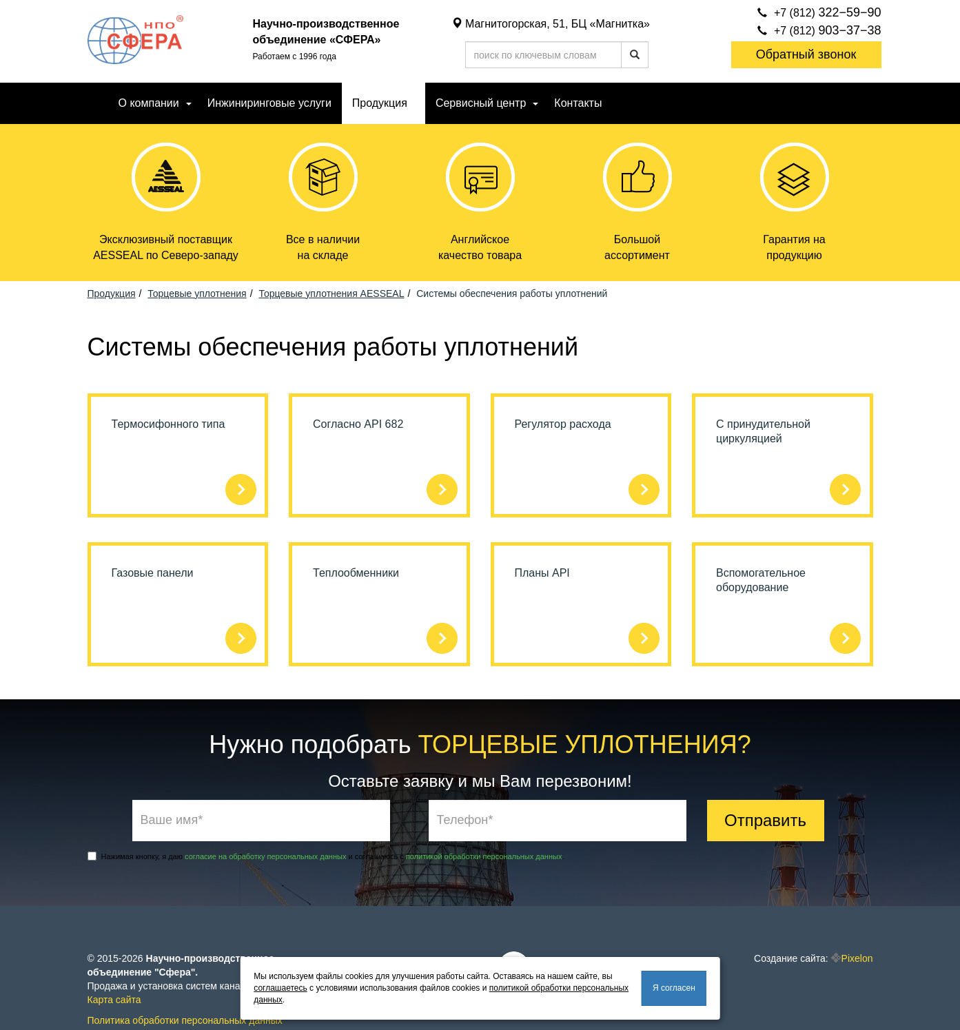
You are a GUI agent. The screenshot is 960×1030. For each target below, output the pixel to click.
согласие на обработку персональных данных (265, 856)
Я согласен (674, 988)
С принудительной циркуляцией (763, 431)
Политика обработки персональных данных (185, 1020)
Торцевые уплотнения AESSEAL (331, 293)
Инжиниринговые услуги (269, 103)
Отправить (765, 820)
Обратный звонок (806, 54)
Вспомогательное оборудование (761, 580)
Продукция (379, 103)
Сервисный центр (481, 103)
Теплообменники (356, 573)
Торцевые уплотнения (196, 293)
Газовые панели (153, 573)
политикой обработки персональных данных (484, 856)
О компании (149, 103)
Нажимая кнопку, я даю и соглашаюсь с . (326, 856)
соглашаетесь (280, 988)
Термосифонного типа (168, 424)
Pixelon (857, 958)
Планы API (542, 573)
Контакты (578, 103)
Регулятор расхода (563, 424)
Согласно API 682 (358, 424)
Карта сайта (114, 999)
